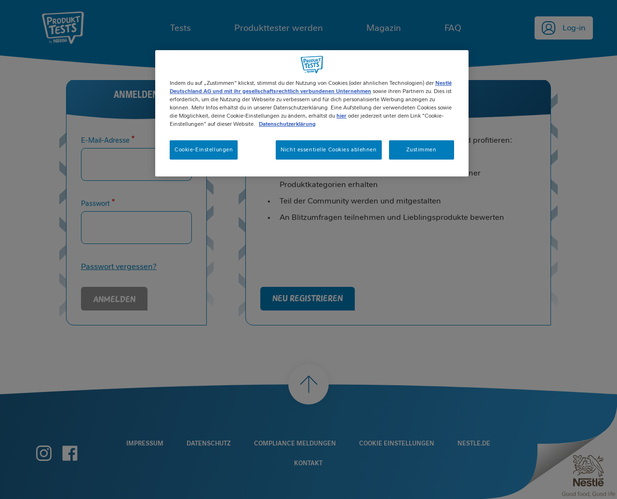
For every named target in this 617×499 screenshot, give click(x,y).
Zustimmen (421, 149)
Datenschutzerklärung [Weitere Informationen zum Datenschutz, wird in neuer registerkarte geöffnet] (287, 124)
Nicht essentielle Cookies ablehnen (328, 149)
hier (341, 115)
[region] (312, 113)
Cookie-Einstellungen (203, 149)
